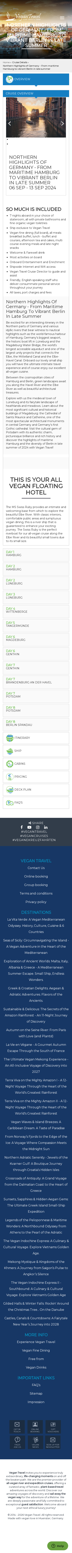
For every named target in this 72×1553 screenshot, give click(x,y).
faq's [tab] (14, 803)
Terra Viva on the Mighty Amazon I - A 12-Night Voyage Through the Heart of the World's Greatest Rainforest (36, 1086)
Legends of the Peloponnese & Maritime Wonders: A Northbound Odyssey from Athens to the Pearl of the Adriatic (36, 1226)
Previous (12, 122)
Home (6, 62)
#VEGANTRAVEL (34, 831)
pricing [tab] (16, 777)
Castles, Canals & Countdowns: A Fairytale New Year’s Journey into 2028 (36, 1321)
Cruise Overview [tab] (19, 93)
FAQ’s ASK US (17, 1442)
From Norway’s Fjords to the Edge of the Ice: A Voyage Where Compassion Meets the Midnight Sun (36, 1143)
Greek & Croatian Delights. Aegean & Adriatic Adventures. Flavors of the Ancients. (36, 994)
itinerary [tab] (18, 738)
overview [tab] (18, 79)
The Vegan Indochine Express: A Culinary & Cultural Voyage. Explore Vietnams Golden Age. (36, 1247)
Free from (36, 1359)
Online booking (36, 876)
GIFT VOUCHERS (53, 1427)
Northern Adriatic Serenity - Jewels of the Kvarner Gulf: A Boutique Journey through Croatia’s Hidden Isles (36, 1164)
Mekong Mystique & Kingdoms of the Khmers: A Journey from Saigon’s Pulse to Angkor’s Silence (36, 1268)
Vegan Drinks (36, 1367)
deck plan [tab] (18, 790)
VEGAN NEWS (35, 1442)
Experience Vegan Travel (36, 1342)
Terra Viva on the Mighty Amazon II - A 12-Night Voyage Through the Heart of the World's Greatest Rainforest (36, 1107)
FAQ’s (36, 1385)
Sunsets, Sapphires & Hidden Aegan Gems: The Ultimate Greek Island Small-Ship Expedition (36, 1205)
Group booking (36, 885)
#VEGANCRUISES (34, 836)
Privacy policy (36, 902)
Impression (36, 1402)
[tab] (36, 555)
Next (60, 122)
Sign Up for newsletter (52, 1442)
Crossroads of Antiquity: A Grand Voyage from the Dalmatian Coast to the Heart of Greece (36, 1185)
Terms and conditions (36, 893)
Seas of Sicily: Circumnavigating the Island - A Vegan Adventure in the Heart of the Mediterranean (36, 947)
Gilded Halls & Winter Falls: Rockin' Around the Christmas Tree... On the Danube (36, 1307)
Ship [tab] (14, 751)
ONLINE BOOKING (35, 1427)
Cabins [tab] (15, 764)
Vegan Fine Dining (36, 1350)
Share (36, 823)
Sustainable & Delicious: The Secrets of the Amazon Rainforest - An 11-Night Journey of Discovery (36, 1015)
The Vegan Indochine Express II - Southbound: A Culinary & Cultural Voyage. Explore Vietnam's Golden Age (36, 1289)
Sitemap (36, 1393)
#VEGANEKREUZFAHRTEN (34, 840)
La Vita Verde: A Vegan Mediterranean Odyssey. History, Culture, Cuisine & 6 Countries (36, 926)
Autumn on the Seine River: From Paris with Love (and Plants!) (36, 1033)
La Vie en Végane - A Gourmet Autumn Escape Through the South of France (36, 1048)
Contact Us (36, 868)
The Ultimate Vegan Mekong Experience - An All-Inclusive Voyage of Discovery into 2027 (36, 1066)
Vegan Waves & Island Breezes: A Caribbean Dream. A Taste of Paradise (36, 1125)
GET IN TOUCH (17, 1427)
